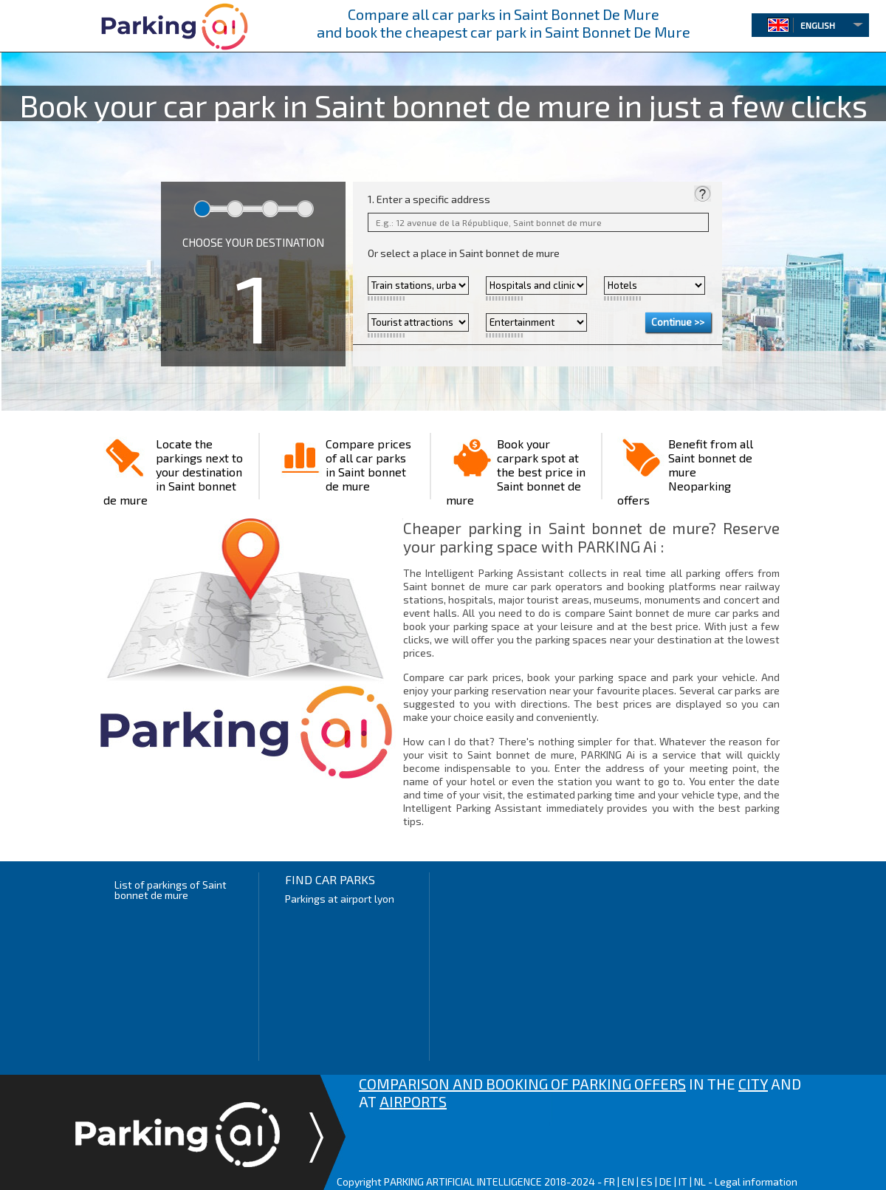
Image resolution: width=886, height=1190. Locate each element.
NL (700, 1181)
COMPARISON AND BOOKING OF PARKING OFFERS (522, 1083)
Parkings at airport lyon (339, 898)
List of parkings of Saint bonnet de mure (170, 889)
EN (628, 1181)
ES (647, 1181)
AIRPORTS (413, 1101)
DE (665, 1181)
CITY (753, 1083)
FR (609, 1181)
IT (683, 1181)
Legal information (756, 1181)
